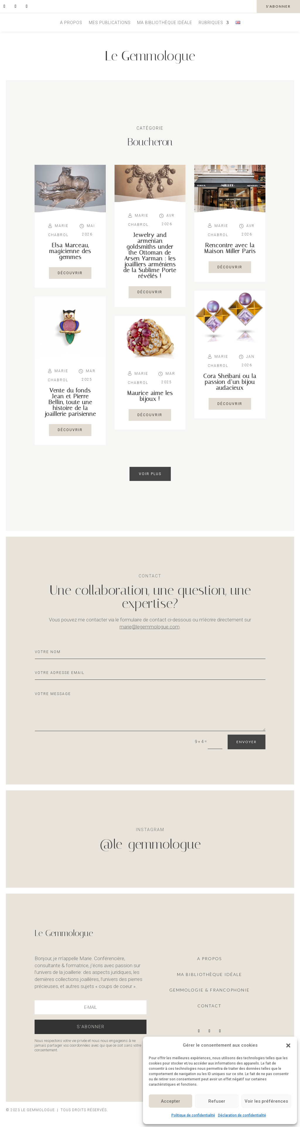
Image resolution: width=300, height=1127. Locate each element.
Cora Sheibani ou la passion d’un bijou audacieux (229, 381)
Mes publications (110, 23)
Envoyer (246, 742)
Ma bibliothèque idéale (164, 23)
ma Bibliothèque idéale (209, 974)
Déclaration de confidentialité (242, 1115)
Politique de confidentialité (193, 1115)
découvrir (70, 273)
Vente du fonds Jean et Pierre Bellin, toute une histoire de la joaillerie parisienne (70, 402)
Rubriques (211, 23)
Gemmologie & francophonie (209, 989)
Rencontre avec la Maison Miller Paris (230, 248)
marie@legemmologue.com (150, 627)
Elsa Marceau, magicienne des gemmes (70, 251)
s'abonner (278, 6)
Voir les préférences (266, 1101)
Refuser (216, 1101)
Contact (209, 1005)
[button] (288, 1045)
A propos (71, 23)
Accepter (170, 1101)
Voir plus (150, 474)
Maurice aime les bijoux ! (150, 395)
